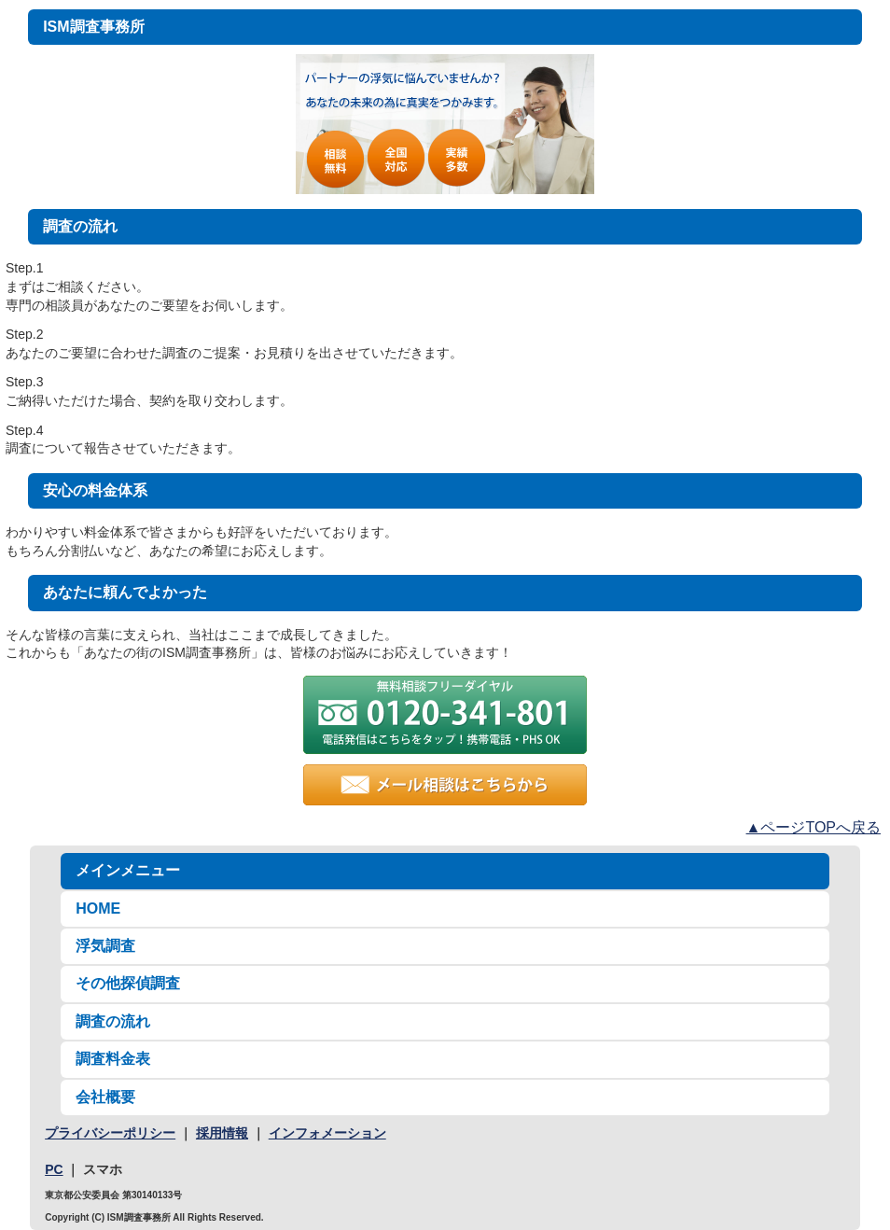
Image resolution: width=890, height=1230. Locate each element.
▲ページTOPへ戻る (813, 827)
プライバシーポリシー (110, 1132)
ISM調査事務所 (93, 27)
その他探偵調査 (128, 983)
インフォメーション (327, 1132)
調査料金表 (113, 1059)
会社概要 (105, 1097)
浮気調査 (105, 946)
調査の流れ (113, 1021)
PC (54, 1169)
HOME (98, 908)
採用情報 (222, 1132)
